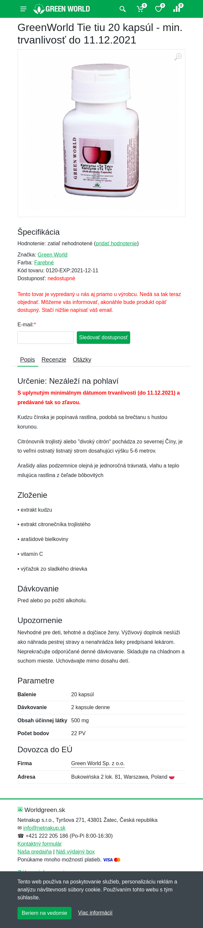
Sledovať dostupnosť (103, 337)
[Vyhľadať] (121, 9)
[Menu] (23, 9)
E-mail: (25, 324)
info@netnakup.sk (44, 828)
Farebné (44, 262)
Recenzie (54, 359)
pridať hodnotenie (116, 243)
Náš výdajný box (75, 851)
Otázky (82, 359)
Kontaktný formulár (39, 844)
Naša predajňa (34, 851)
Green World (52, 254)
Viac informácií (95, 912)
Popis (27, 359)
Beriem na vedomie (44, 913)
